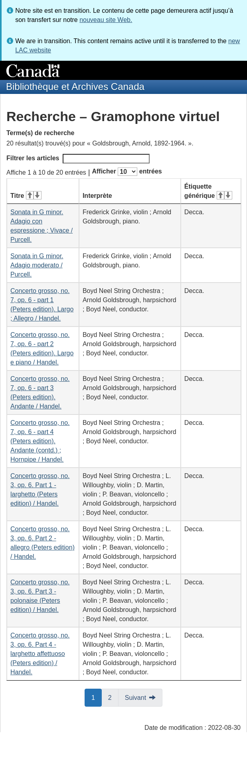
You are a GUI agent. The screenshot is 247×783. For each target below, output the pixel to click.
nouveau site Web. (105, 19)
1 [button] (96, 697)
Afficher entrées (127, 171)
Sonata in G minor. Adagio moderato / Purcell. (36, 265)
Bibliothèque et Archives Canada (75, 86)
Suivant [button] (135, 697)
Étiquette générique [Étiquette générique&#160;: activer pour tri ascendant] (208, 191)
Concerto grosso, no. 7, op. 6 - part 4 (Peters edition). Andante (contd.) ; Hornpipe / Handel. (40, 441)
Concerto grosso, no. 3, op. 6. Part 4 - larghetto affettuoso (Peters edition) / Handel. (40, 653)
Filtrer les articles (78, 158)
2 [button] (113, 697)
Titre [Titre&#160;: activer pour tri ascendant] (25, 195)
